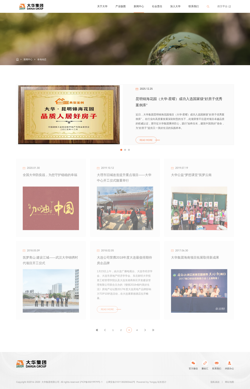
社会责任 (157, 6)
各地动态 (41, 59)
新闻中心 (139, 6)
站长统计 (161, 382)
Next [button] (232, 74)
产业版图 (120, 6)
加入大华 (175, 6)
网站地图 (229, 382)
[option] (125, 114)
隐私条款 (215, 382)
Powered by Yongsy (146, 382)
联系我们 (194, 6)
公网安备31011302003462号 (120, 382)
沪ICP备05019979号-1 (91, 382)
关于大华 (102, 6)
